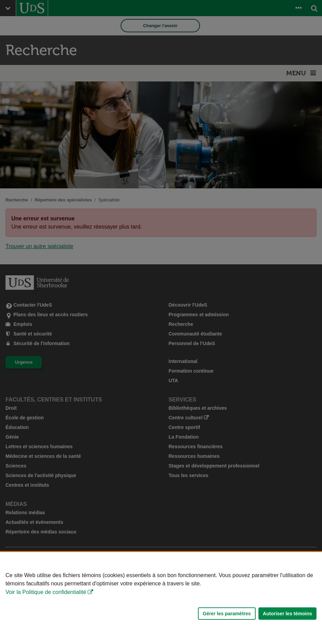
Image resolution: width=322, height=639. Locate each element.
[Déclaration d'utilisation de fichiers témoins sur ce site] (161, 595)
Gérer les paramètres (227, 613)
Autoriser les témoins (287, 613)
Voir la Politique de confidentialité (45, 592)
